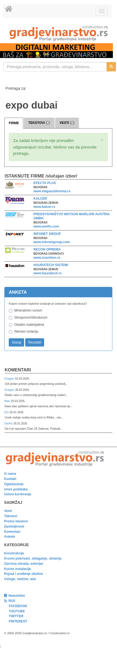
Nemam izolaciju (26, 331)
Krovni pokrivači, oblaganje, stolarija (32, 558)
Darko (8, 423)
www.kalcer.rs (44, 207)
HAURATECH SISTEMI (50, 265)
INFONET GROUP (47, 234)
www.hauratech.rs (47, 273)
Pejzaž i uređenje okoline (23, 574)
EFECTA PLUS (44, 183)
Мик (7, 401)
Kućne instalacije (17, 569)
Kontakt (10, 479)
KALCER (40, 198)
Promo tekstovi (16, 521)
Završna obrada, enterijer (23, 564)
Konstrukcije (14, 553)
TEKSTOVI (39, 123)
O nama (10, 474)
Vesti (8, 511)
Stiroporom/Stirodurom (30, 317)
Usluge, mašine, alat (20, 579)
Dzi (7, 412)
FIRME (14, 123)
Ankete (9, 537)
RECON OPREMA (47, 249)
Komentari (18, 370)
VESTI (67, 123)
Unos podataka (16, 489)
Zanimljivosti (14, 526)
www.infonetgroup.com (51, 242)
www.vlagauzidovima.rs (51, 191)
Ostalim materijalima (29, 325)
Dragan (9, 378)
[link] (58, 33)
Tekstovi (10, 516)
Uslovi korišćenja (17, 494)
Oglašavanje (14, 484)
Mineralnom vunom (28, 310)
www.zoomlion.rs (46, 258)
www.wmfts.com (46, 226)
